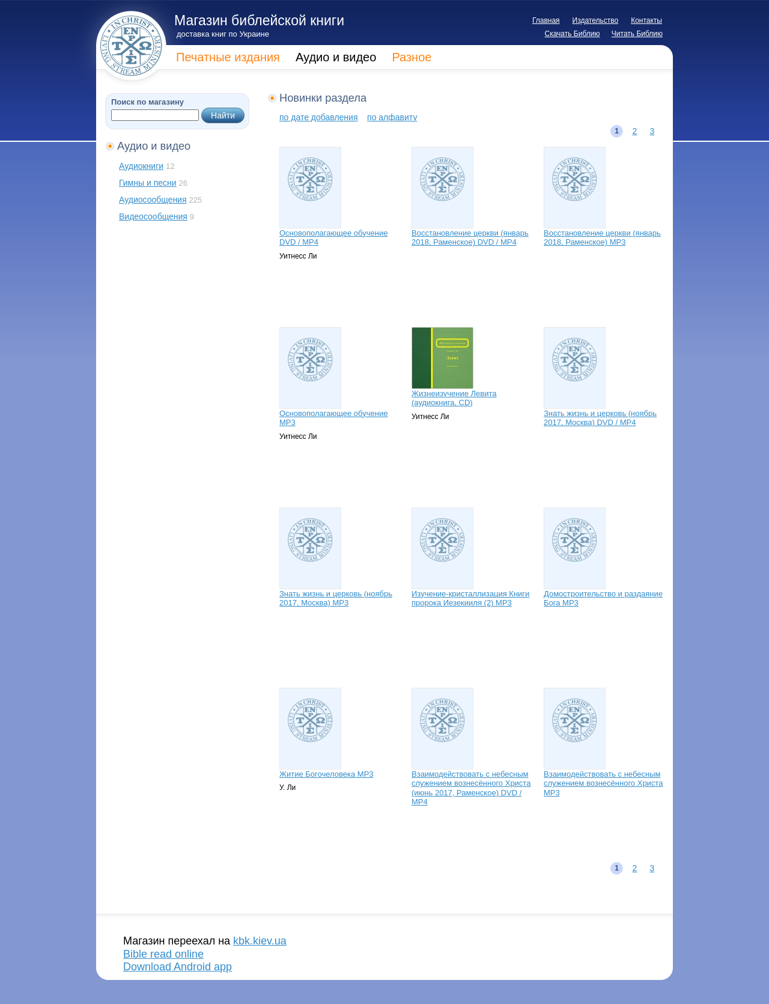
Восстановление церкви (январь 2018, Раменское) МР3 (602, 237)
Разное (411, 57)
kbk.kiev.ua (260, 941)
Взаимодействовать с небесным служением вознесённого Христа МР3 (603, 783)
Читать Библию (637, 33)
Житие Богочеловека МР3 (326, 774)
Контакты (646, 20)
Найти (223, 115)
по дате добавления (318, 117)
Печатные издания (228, 57)
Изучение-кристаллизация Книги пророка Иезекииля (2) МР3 (470, 598)
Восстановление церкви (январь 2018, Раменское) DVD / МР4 (470, 237)
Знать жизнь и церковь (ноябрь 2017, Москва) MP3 (335, 598)
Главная (546, 20)
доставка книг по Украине (223, 33)
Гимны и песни (148, 183)
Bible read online (163, 954)
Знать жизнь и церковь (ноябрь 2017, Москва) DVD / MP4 (600, 418)
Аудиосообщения (153, 199)
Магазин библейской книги (259, 20)
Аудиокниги (141, 166)
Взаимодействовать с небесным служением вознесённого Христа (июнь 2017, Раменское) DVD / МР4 (471, 788)
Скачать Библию (572, 33)
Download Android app (177, 967)
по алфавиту (392, 117)
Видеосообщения (153, 216)
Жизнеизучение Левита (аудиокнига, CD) (454, 398)
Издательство (596, 20)
